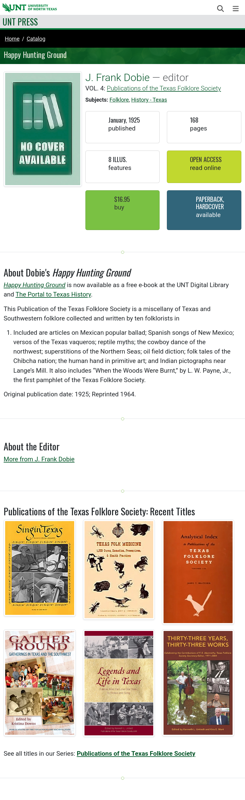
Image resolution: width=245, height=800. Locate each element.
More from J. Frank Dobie (39, 459)
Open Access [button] (206, 159)
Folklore (119, 100)
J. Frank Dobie (117, 77)
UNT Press (20, 21)
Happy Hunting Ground (34, 285)
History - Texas (149, 100)
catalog (36, 39)
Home (12, 39)
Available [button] (208, 215)
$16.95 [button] (122, 199)
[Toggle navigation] (236, 8)
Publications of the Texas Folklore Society (164, 88)
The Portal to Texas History (53, 294)
